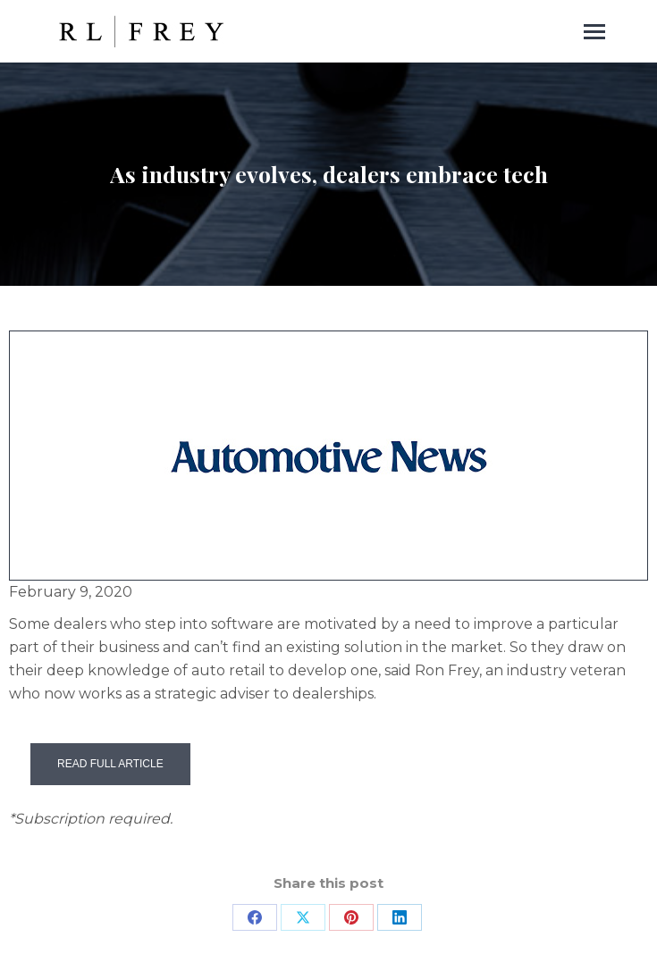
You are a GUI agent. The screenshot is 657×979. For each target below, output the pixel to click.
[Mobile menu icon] (594, 31)
